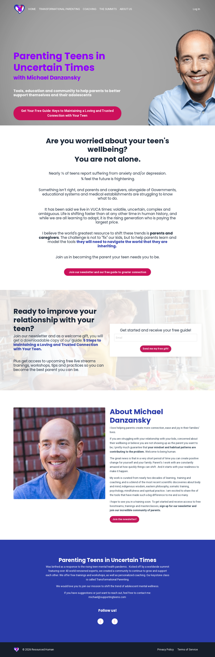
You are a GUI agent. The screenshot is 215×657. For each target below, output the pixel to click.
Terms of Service (187, 649)
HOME (32, 9)
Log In (196, 9)
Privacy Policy (165, 649)
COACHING (89, 9)
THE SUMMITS (108, 9)
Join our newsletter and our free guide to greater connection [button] (107, 272)
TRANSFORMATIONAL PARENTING (59, 9)
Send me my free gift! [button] (155, 348)
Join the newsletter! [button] (124, 519)
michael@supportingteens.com (108, 597)
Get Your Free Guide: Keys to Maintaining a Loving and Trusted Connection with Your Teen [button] (67, 113)
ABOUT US (126, 9)
